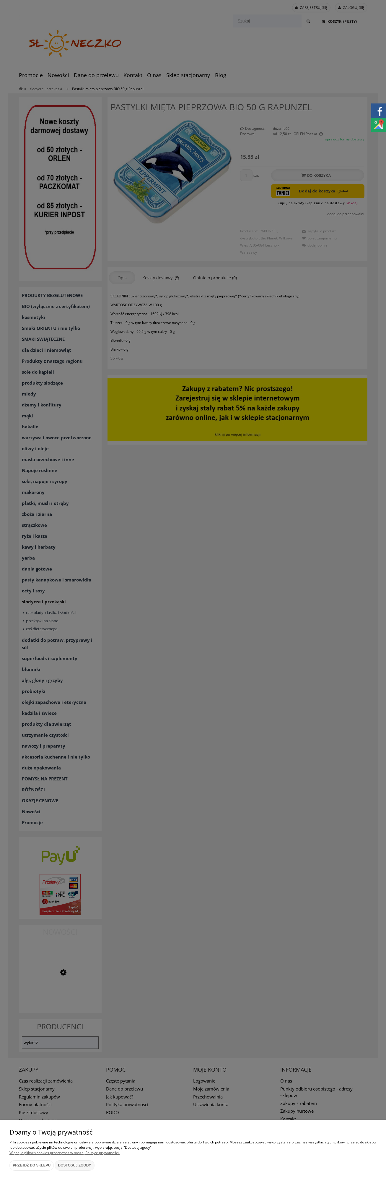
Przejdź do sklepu (32, 1165)
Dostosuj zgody (74, 1165)
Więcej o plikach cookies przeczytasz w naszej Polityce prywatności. (64, 1152)
